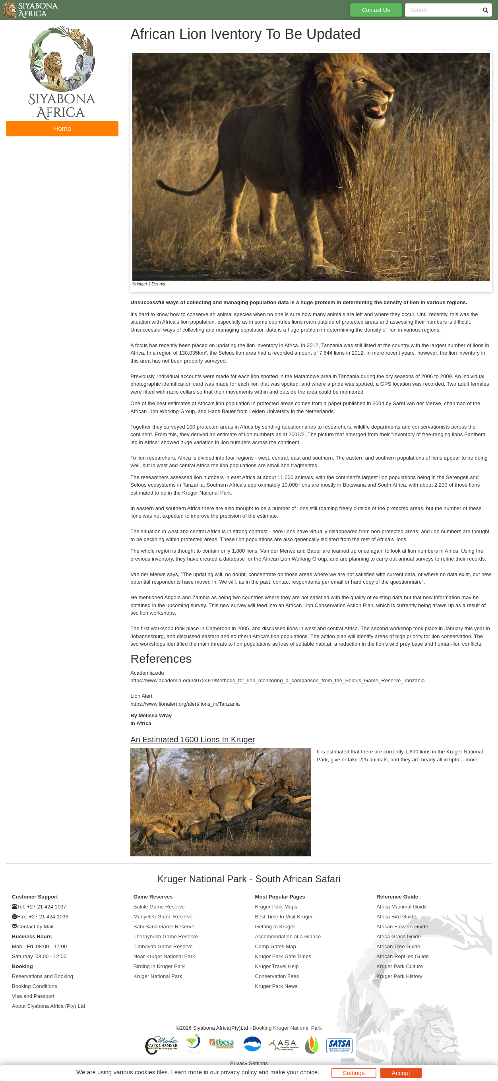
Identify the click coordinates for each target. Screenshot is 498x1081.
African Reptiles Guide (402, 956)
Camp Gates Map (275, 946)
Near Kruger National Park (164, 956)
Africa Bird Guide (396, 917)
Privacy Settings (249, 1063)
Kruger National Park (158, 976)
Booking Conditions (34, 986)
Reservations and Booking (42, 976)
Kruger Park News (276, 986)
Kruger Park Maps (276, 907)
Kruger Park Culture (399, 966)
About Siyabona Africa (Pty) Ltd (48, 1006)
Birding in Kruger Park (159, 966)
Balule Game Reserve (159, 907)
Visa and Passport (33, 996)
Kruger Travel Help (277, 966)
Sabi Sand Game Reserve (164, 927)
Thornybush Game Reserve (166, 936)
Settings (354, 1072)
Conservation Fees (277, 976)
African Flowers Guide (402, 927)
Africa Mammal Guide (401, 907)
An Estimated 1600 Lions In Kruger (192, 739)
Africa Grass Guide (398, 936)
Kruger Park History (399, 976)
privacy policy (239, 1072)
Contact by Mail (35, 927)
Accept (401, 1072)
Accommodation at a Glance (288, 936)
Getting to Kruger (275, 927)
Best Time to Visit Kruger (284, 917)
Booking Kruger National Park (287, 1028)
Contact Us (376, 10)
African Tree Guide (398, 946)
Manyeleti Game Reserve (163, 917)
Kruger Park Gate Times (283, 956)
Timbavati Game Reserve (163, 946)
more (472, 760)
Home (62, 128)
